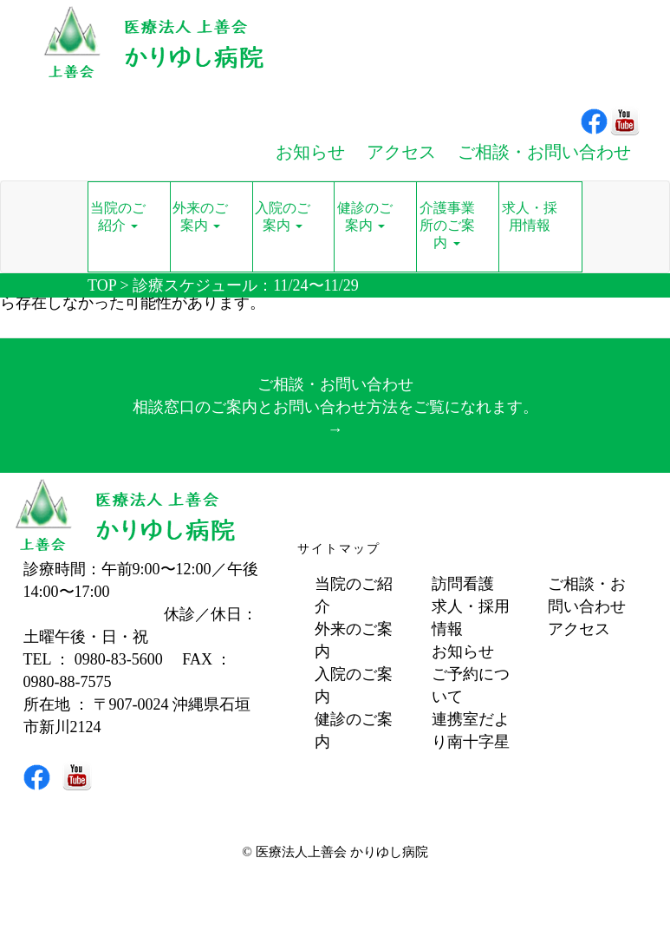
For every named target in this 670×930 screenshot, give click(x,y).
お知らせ (463, 651)
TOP (102, 285)
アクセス (579, 629)
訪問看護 (463, 584)
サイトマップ (339, 548)
